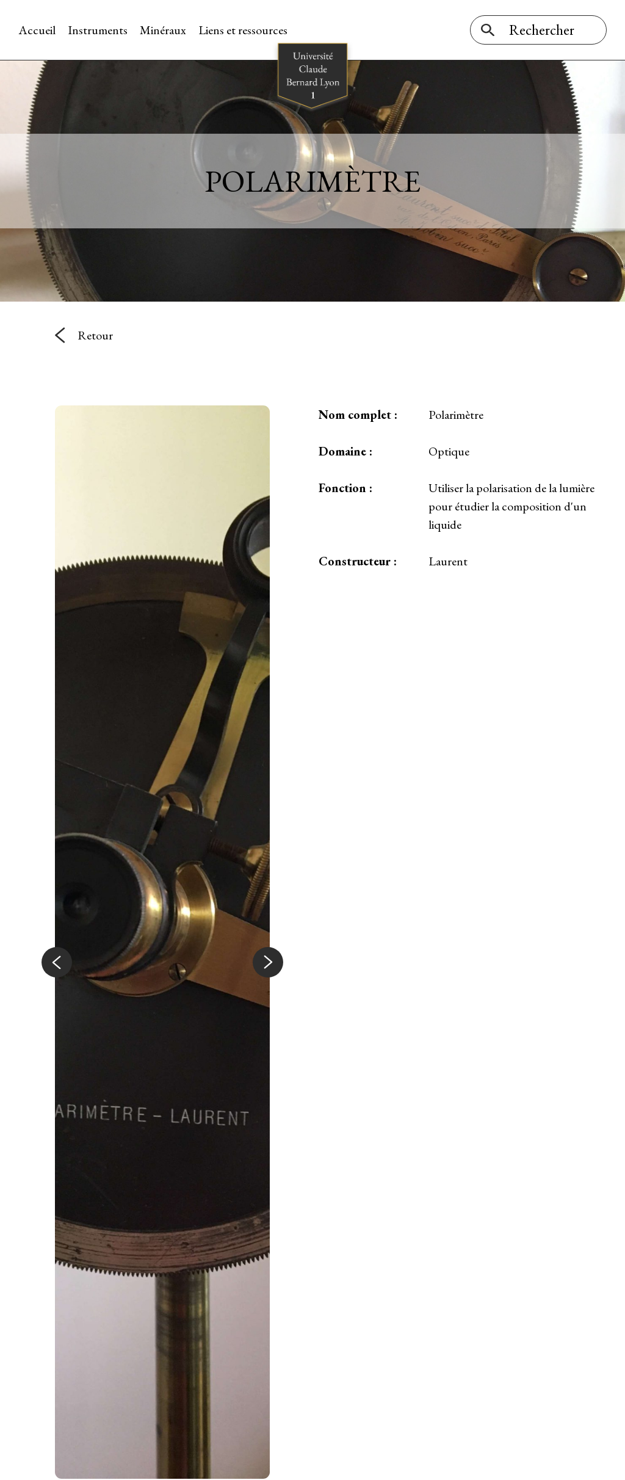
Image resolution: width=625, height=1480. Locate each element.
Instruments (98, 30)
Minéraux (163, 30)
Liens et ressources (242, 30)
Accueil (37, 30)
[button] (57, 962)
